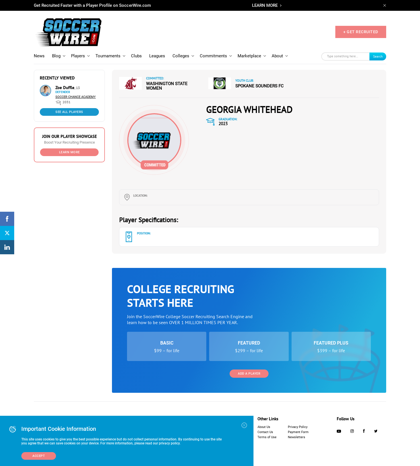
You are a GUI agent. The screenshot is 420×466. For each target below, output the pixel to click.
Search (378, 56)
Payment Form (298, 432)
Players (78, 56)
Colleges (180, 56)
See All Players (69, 112)
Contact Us (265, 432)
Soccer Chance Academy (75, 97)
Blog (56, 56)
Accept (38, 456)
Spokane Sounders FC (259, 86)
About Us (263, 427)
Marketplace (249, 56)
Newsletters (296, 437)
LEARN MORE (265, 5)
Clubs (136, 56)
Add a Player (249, 373)
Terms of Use (266, 437)
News (39, 56)
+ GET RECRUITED (360, 32)
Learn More (69, 152)
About (277, 56)
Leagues (157, 56)
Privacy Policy (297, 427)
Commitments (213, 56)
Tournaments (107, 56)
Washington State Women (167, 86)
